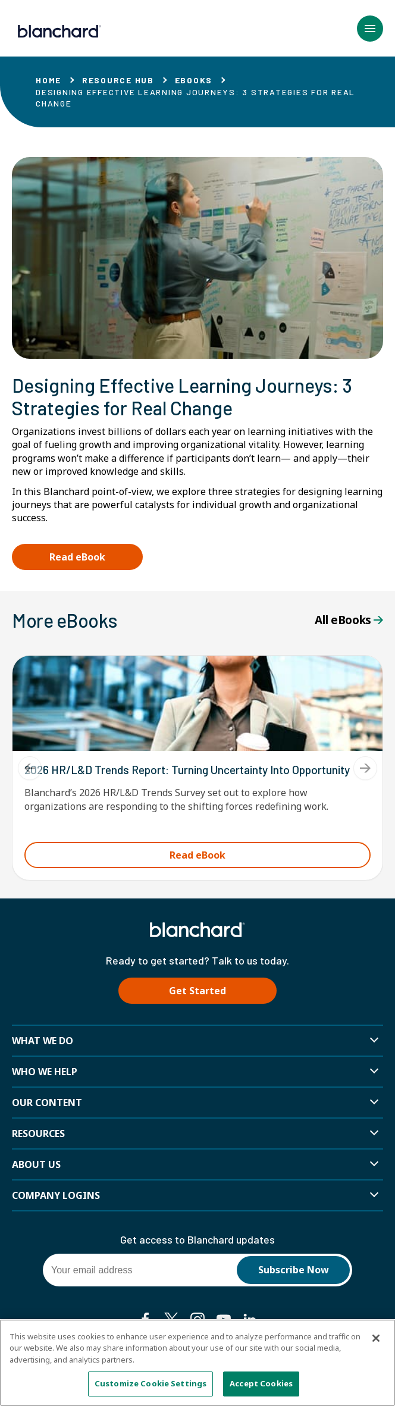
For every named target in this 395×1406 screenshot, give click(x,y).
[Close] (376, 1338)
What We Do (42, 1040)
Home (48, 80)
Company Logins (56, 1195)
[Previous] (30, 768)
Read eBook (77, 556)
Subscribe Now (293, 1269)
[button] (370, 28)
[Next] (365, 768)
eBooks (194, 80)
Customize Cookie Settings (150, 1384)
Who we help (44, 1071)
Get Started (197, 990)
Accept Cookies (261, 1384)
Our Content (47, 1102)
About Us (36, 1164)
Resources (38, 1133)
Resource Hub (118, 80)
